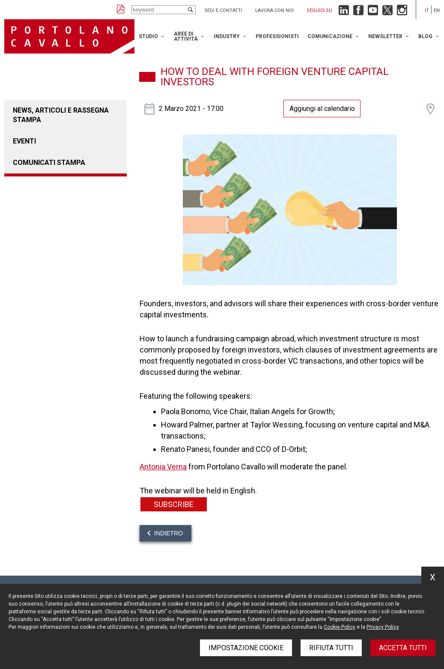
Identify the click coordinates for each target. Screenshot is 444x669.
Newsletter (385, 36)
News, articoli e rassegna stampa (61, 115)
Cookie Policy (339, 627)
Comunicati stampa (49, 162)
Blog (425, 36)
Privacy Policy (383, 627)
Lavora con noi (274, 10)
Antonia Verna (163, 466)
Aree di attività (186, 36)
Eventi (24, 141)
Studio (148, 36)
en (437, 10)
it (427, 10)
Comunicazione (329, 36)
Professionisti (277, 36)
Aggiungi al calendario (322, 109)
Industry (227, 36)
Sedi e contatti (223, 10)
